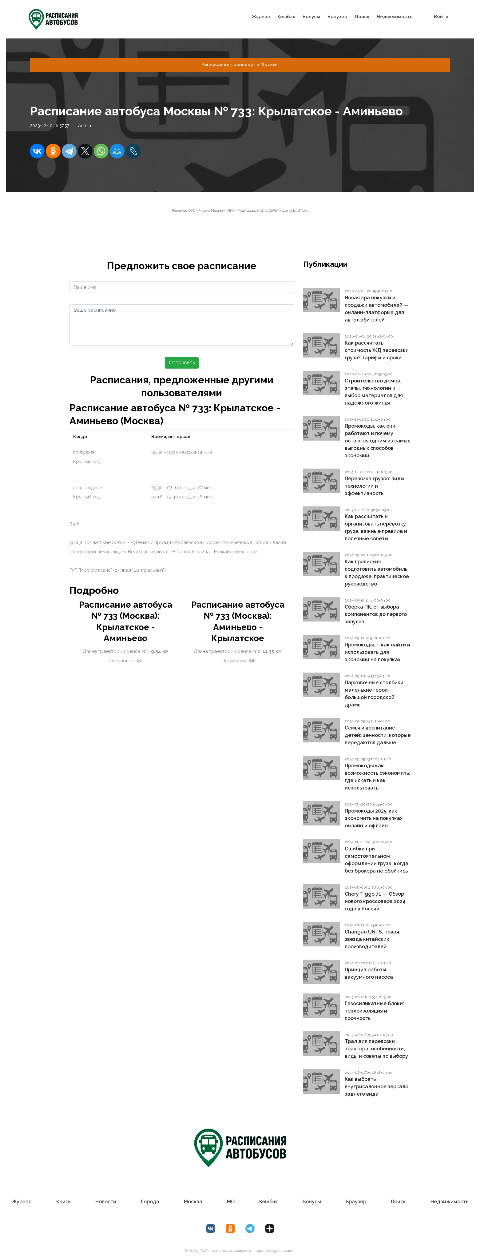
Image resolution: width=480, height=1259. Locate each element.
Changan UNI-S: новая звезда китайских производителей (372, 939)
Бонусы (311, 16)
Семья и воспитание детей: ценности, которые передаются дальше (378, 735)
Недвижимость (394, 16)
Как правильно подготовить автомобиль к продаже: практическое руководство (377, 573)
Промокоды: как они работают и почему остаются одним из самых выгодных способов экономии (377, 440)
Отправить (182, 363)
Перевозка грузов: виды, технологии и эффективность (375, 486)
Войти (441, 16)
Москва (193, 1202)
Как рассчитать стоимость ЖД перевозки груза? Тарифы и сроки (377, 350)
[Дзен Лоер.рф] (269, 1228)
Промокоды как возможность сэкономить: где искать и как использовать (377, 777)
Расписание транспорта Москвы (240, 64)
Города (150, 1202)
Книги (63, 1202)
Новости (105, 1202)
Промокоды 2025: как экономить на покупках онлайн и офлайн (374, 818)
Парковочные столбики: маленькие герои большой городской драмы (375, 694)
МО (231, 1202)
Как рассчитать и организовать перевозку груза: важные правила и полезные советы (376, 528)
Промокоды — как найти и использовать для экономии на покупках (377, 652)
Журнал (261, 16)
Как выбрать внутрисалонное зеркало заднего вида (376, 1086)
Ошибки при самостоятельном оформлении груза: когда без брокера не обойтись (376, 860)
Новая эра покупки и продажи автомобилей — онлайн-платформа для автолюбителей (376, 309)
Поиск (362, 16)
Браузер (337, 16)
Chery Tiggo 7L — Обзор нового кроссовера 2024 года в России (375, 901)
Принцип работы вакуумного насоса (369, 973)
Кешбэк (286, 16)
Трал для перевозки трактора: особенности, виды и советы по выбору (376, 1048)
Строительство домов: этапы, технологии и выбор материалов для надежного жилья (374, 392)
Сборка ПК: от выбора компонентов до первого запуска (376, 614)
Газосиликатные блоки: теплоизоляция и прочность (374, 1011)
